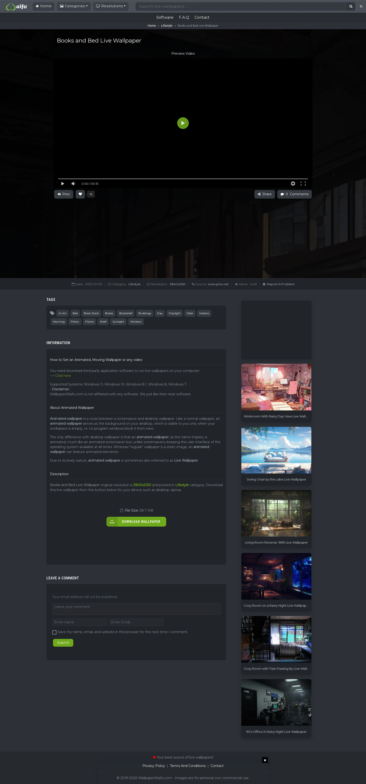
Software (164, 17)
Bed (75, 313)
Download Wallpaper (133, 522)
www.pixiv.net (218, 284)
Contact (202, 17)
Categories (72, 6)
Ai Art (63, 313)
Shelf (103, 321)
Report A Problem (281, 284)
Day (160, 313)
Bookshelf (125, 313)
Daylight (175, 313)
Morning (59, 321)
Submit (63, 643)
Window (136, 321)
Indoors (204, 313)
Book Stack (91, 313)
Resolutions (109, 6)
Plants (89, 321)
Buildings (144, 313)
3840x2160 (177, 284)
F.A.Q (184, 17)
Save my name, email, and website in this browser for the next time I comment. (123, 632)
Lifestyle (166, 25)
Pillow (75, 321)
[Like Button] (80, 194)
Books (109, 313)
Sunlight (118, 321)
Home (44, 6)
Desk (190, 313)
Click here (63, 376)
